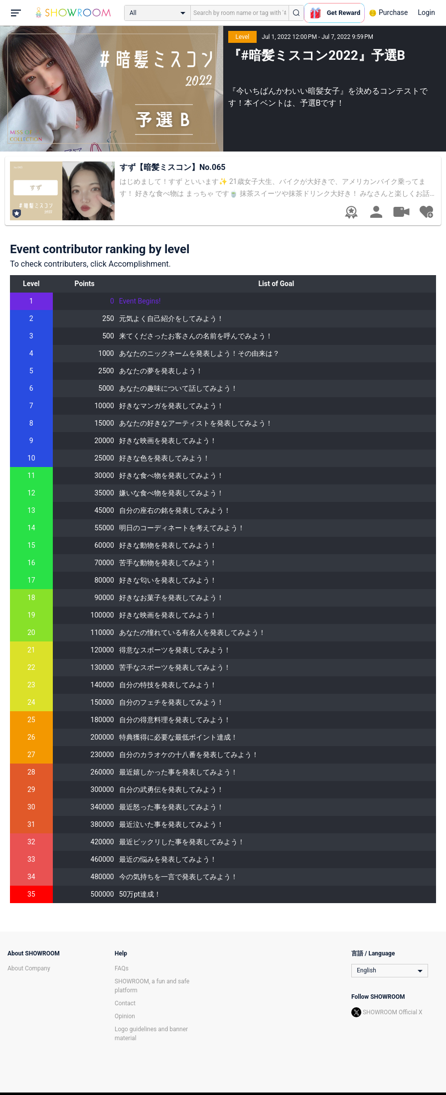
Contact (125, 1003)
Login (426, 12)
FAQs (122, 968)
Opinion (125, 1016)
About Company (28, 968)
